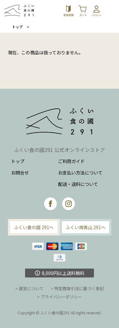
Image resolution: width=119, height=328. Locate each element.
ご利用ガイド (71, 161)
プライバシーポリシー (61, 297)
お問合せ (20, 172)
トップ (17, 26)
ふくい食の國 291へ (34, 227)
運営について (31, 288)
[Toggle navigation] (111, 10)
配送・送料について (78, 184)
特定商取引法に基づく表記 (79, 288)
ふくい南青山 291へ (85, 227)
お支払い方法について (80, 172)
